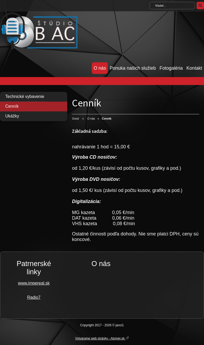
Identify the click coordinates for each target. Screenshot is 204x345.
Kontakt (194, 68)
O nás (100, 68)
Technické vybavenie (24, 96)
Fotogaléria (171, 68)
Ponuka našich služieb (133, 68)
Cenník (12, 106)
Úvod (75, 118)
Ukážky (12, 116)
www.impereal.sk (34, 283)
